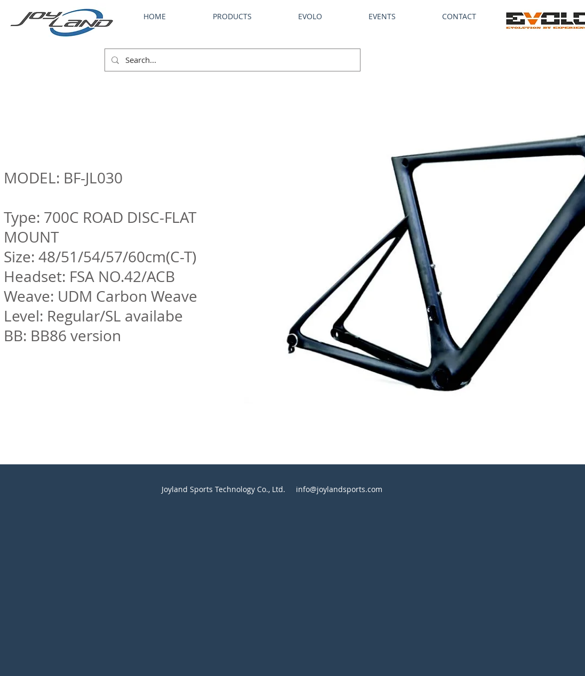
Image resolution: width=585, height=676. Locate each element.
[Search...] (231, 60)
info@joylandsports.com (339, 489)
